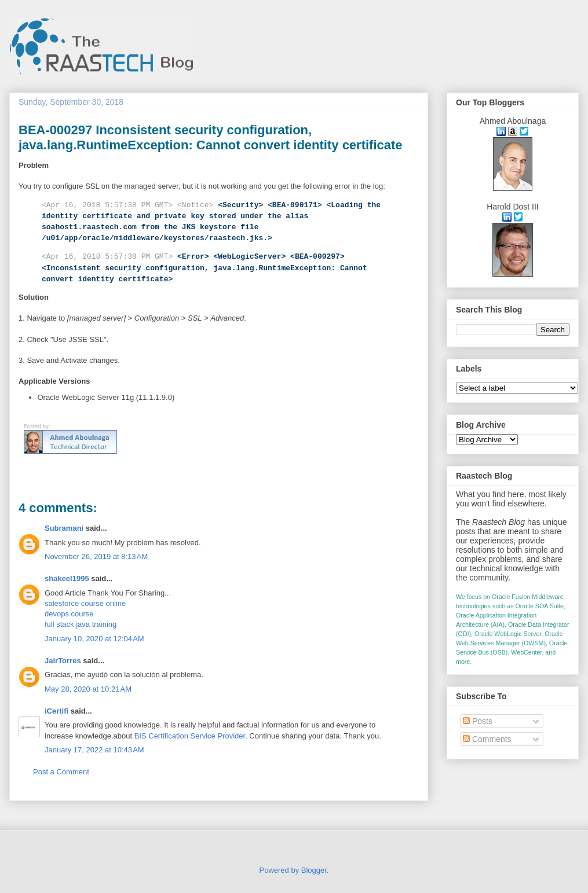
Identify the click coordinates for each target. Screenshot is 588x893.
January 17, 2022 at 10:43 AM (94, 749)
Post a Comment (61, 771)
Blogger (314, 870)
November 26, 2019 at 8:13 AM (96, 556)
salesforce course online (85, 603)
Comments (487, 739)
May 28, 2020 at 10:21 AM (88, 689)
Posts (477, 721)
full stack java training (80, 624)
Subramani (64, 528)
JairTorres (63, 660)
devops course (69, 613)
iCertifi (56, 711)
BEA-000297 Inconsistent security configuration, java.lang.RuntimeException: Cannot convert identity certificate (211, 137)
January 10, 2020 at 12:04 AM (94, 638)
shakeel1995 (67, 578)
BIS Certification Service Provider (189, 736)
